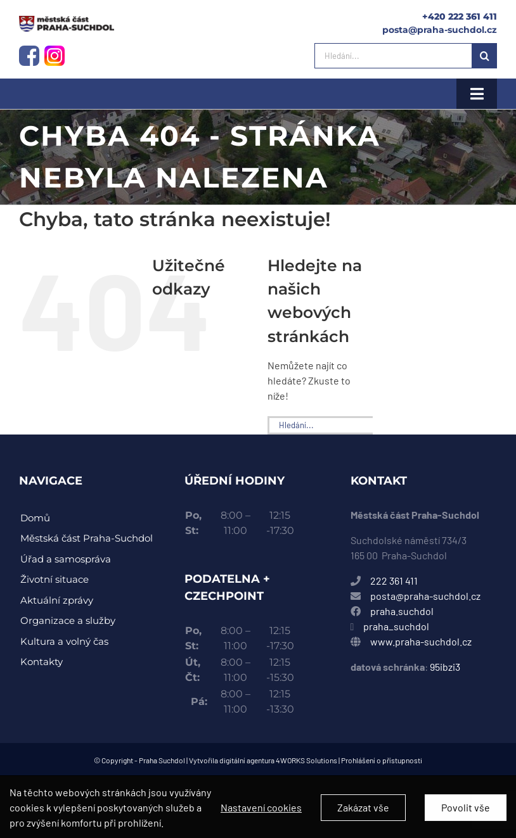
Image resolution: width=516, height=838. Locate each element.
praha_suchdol (395, 626)
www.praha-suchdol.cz (421, 641)
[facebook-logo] (29, 50)
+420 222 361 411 (459, 16)
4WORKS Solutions (306, 760)
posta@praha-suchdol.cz (439, 29)
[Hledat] (484, 55)
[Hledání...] (393, 55)
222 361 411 (394, 581)
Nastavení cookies (261, 815)
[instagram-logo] (66, 21)
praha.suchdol (402, 611)
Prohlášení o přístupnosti (381, 760)
